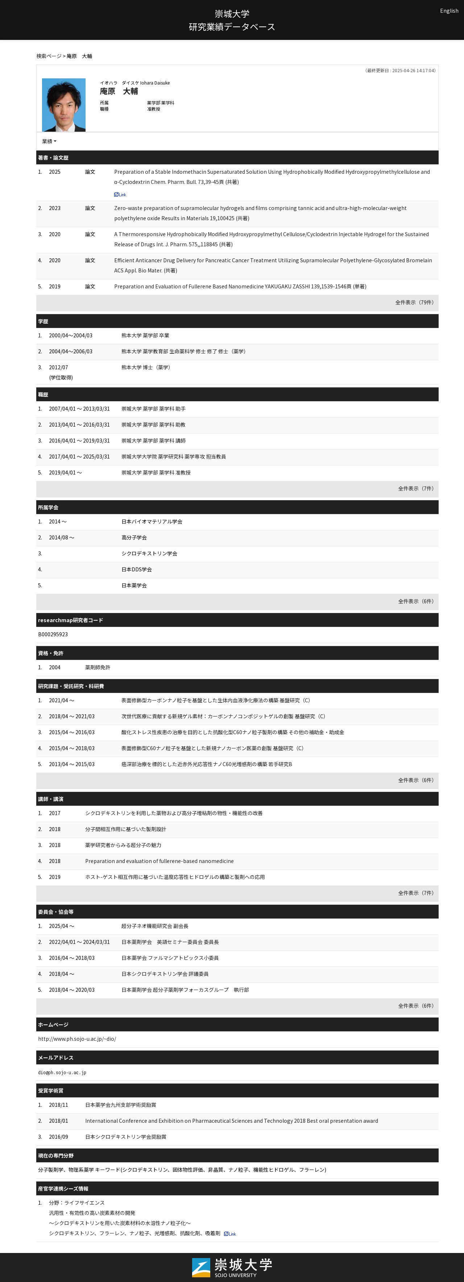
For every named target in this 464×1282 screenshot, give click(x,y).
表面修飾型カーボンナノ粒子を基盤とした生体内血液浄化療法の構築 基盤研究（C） (217, 700)
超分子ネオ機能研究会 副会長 (154, 925)
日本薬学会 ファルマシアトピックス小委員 (170, 957)
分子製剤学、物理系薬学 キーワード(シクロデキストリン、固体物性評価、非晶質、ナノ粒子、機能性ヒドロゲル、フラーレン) (182, 1169)
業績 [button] (47, 141)
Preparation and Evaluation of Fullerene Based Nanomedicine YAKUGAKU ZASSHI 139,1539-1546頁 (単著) (240, 286)
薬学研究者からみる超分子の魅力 (123, 844)
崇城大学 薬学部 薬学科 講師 (153, 440)
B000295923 (53, 634)
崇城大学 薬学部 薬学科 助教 (153, 424)
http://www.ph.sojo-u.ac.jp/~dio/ (77, 1038)
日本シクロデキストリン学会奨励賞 (125, 1136)
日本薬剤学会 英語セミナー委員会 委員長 (170, 941)
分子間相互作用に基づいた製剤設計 (125, 829)
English (449, 10)
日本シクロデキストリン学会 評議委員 (165, 973)
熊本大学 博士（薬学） (147, 367)
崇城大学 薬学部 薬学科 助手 (153, 408)
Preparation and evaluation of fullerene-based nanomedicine (159, 860)
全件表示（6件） (417, 601)
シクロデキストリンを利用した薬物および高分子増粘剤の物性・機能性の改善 (174, 813)
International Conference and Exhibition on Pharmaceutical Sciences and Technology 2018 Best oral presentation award (231, 1120)
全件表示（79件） (416, 302)
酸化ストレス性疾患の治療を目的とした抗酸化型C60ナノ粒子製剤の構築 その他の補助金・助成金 (232, 732)
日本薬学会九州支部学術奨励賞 (120, 1104)
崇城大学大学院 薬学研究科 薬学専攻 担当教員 (173, 456)
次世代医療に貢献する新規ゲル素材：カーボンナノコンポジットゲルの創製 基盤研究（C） (224, 716)
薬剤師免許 (98, 667)
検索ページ (49, 55)
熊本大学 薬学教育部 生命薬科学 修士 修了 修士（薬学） (185, 351)
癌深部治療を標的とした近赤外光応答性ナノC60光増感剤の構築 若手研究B (206, 764)
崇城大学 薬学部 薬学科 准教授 (156, 472)
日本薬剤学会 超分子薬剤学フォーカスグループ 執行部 (185, 989)
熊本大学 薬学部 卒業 (145, 335)
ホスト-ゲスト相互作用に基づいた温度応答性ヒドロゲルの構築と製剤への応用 (175, 876)
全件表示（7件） (417, 488)
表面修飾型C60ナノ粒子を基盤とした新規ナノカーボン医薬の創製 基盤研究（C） (214, 748)
